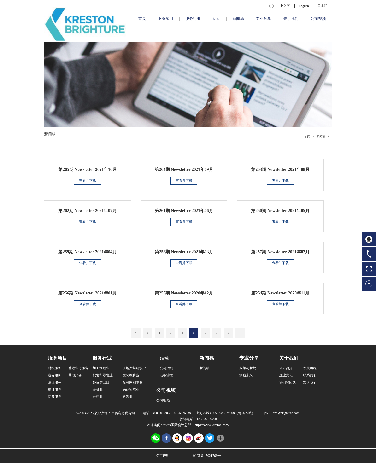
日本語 (322, 6)
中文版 (285, 6)
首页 (142, 19)
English (304, 6)
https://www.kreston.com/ (211, 425)
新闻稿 (321, 136)
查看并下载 (87, 180)
